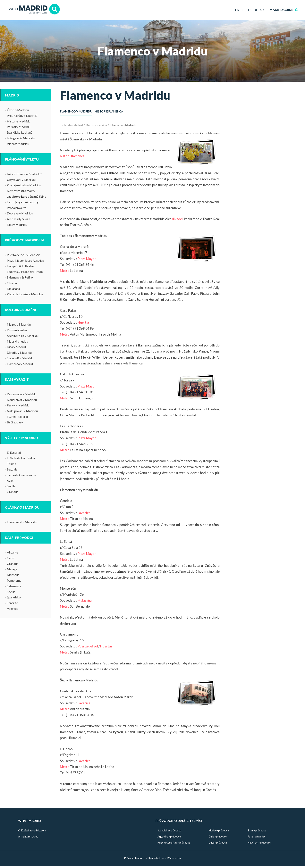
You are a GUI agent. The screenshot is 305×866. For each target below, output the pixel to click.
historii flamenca (72, 156)
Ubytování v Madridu (21, 179)
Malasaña (13, 288)
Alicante (12, 552)
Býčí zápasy (15, 422)
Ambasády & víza (18, 219)
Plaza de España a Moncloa (25, 294)
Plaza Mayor (87, 259)
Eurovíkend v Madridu (22, 522)
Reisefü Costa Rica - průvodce (173, 842)
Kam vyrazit (17, 379)
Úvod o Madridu (18, 110)
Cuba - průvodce (218, 842)
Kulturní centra (17, 330)
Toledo (11, 463)
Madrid (12, 95)
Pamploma (14, 580)
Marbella (13, 575)
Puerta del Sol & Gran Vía (23, 255)
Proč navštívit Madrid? (22, 115)
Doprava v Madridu (20, 213)
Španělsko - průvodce (169, 830)
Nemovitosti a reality (21, 191)
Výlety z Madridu (21, 438)
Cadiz (11, 558)
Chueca (12, 283)
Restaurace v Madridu (21, 394)
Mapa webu (174, 858)
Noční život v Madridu (22, 400)
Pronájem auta (16, 208)
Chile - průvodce (218, 836)
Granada (12, 492)
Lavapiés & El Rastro (20, 266)
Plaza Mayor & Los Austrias (25, 260)
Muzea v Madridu (19, 324)
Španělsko (14, 597)
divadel (177, 219)
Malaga (12, 569)
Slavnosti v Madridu (20, 358)
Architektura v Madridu (22, 335)
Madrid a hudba (17, 341)
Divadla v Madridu (19, 352)
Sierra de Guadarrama (21, 475)
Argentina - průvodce (169, 836)
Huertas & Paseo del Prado (25, 271)
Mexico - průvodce (219, 830)
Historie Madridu (18, 121)
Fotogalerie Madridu (21, 138)
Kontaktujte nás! (157, 858)
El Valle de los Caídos (21, 458)
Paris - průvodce (257, 836)
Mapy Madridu (17, 224)
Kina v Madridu (17, 347)
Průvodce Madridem (24, 240)
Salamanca (14, 586)
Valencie (12, 608)
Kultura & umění (20, 310)
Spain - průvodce (257, 830)
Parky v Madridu (18, 405)
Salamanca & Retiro (20, 277)
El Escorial (14, 452)
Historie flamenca (109, 111)
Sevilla (11, 486)
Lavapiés (84, 513)
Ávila (10, 480)
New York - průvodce (259, 842)
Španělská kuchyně (19, 132)
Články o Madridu (22, 507)
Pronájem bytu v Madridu (24, 185)
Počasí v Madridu (18, 127)
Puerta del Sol (88, 646)
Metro (64, 271)
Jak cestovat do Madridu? (24, 174)
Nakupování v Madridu (22, 411)
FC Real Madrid (17, 416)
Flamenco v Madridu (20, 364)
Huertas (84, 322)
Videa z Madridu (18, 144)
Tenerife (12, 603)
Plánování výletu (22, 159)
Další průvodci (19, 538)
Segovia (12, 469)
